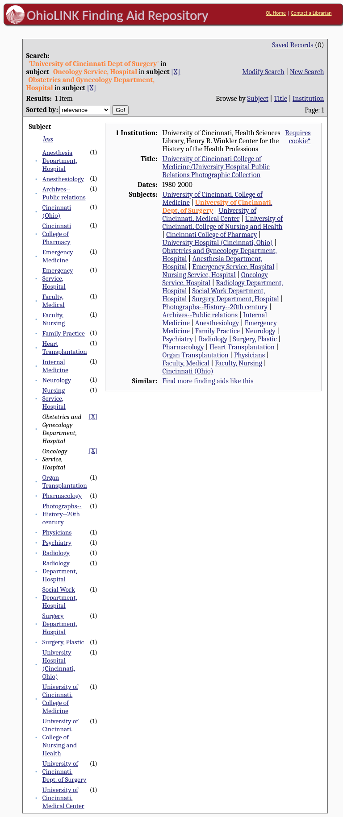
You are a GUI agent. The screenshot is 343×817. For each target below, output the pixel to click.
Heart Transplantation (64, 348)
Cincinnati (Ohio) (56, 211)
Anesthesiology (63, 179)
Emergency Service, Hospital (57, 278)
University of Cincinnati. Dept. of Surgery (64, 771)
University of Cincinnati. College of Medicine (60, 699)
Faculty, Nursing (53, 319)
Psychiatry (56, 543)
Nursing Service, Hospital (54, 398)
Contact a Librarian (311, 13)
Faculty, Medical (53, 301)
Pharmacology (62, 496)
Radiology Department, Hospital (59, 571)
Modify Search (263, 72)
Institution (308, 99)
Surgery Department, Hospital (59, 624)
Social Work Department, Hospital (59, 597)
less (48, 139)
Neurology (56, 380)
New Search (307, 72)
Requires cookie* (297, 137)
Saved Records (292, 45)
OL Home (276, 13)
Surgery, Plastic (63, 642)
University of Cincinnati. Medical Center (63, 798)
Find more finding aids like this (208, 381)
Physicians (57, 532)
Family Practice (63, 333)
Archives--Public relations (64, 193)
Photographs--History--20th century (62, 514)
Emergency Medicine (57, 256)
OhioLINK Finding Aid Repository (118, 15)
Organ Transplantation (64, 481)
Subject (257, 99)
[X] (175, 72)
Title (280, 99)
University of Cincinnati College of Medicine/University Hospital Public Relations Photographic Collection (216, 167)
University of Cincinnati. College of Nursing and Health (60, 737)
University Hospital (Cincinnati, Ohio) (58, 664)
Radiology (56, 553)
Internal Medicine (55, 366)
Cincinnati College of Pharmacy (56, 234)
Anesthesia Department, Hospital (59, 161)
